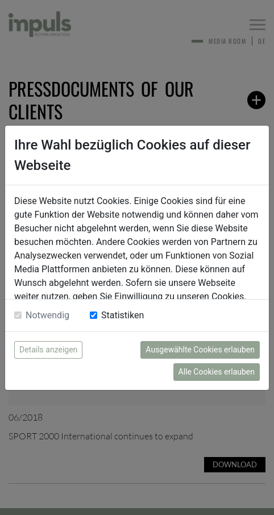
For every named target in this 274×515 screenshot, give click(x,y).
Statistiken (122, 315)
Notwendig (47, 315)
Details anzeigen (48, 349)
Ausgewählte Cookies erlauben (200, 349)
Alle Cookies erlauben (216, 371)
